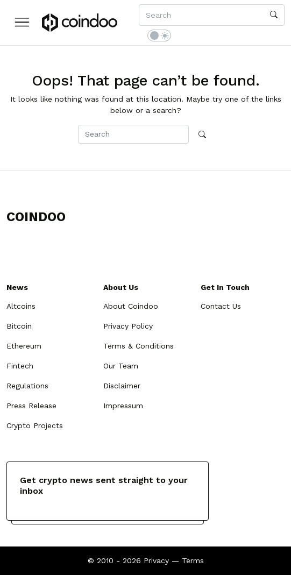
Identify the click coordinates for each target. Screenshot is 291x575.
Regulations (27, 385)
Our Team (120, 365)
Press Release (31, 405)
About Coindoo (130, 306)
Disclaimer (121, 385)
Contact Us (221, 306)
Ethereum (23, 346)
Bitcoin (19, 326)
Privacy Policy (128, 326)
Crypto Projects (34, 425)
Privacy (156, 560)
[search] (274, 15)
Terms (193, 560)
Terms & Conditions (138, 346)
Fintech (19, 365)
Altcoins (21, 306)
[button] (22, 22)
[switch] (159, 35)
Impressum (123, 405)
